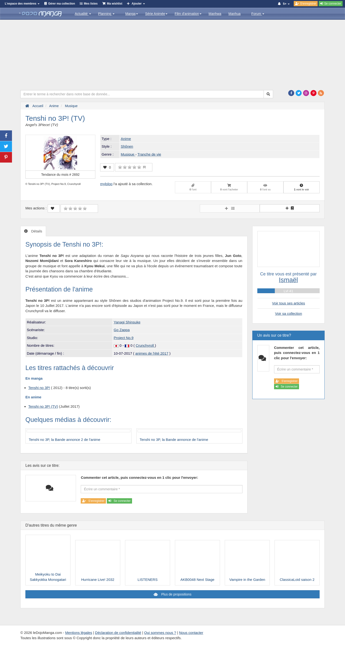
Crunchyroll (145, 345)
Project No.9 (124, 338)
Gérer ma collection (61, 3)
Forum (257, 14)
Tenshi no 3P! (39, 388)
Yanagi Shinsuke (127, 322)
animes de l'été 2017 (151, 353)
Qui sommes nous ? (160, 633)
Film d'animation (188, 14)
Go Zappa (122, 330)
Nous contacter (191, 633)
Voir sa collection (288, 313)
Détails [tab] (36, 231)
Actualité (83, 14)
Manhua (235, 14)
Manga (131, 14)
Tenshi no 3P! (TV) (43, 406)
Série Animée (156, 14)
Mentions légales (78, 633)
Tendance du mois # (60, 174)
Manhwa (215, 14)
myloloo (106, 184)
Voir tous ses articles (288, 303)
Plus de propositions (175, 594)
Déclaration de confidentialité (118, 633)
